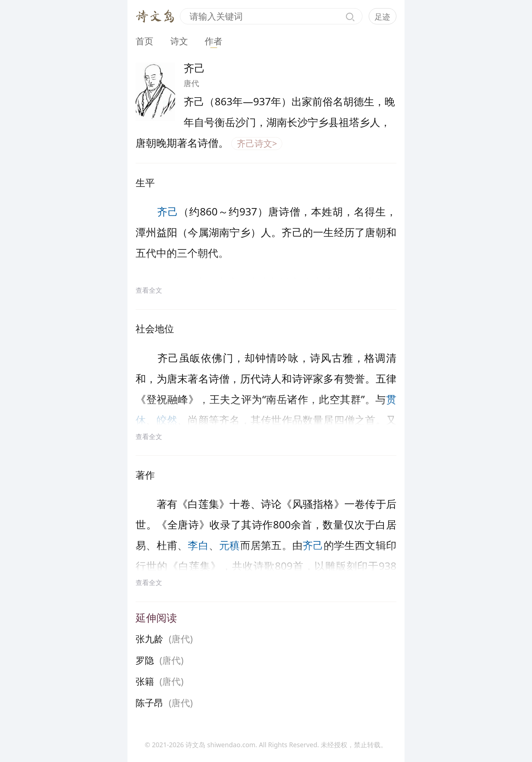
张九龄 (149, 638)
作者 (213, 41)
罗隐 (145, 660)
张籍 (145, 681)
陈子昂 (149, 702)
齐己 (167, 211)
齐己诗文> (257, 143)
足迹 (382, 16)
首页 (144, 41)
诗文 (179, 41)
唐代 (191, 83)
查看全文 (149, 290)
